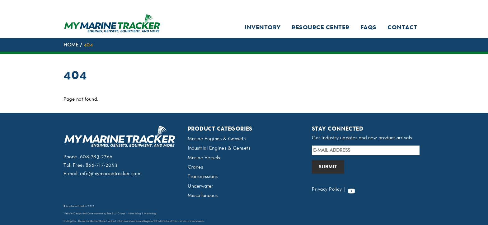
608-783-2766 (96, 157)
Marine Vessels (204, 158)
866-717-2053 (102, 165)
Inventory (263, 27)
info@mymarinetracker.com (110, 173)
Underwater (200, 186)
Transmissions (203, 176)
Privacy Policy (327, 189)
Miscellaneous (203, 195)
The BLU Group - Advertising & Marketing (131, 213)
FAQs (368, 27)
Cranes (195, 167)
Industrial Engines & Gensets (219, 148)
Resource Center (321, 27)
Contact (402, 27)
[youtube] (351, 189)
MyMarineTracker (76, 206)
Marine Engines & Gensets (217, 139)
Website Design (72, 213)
